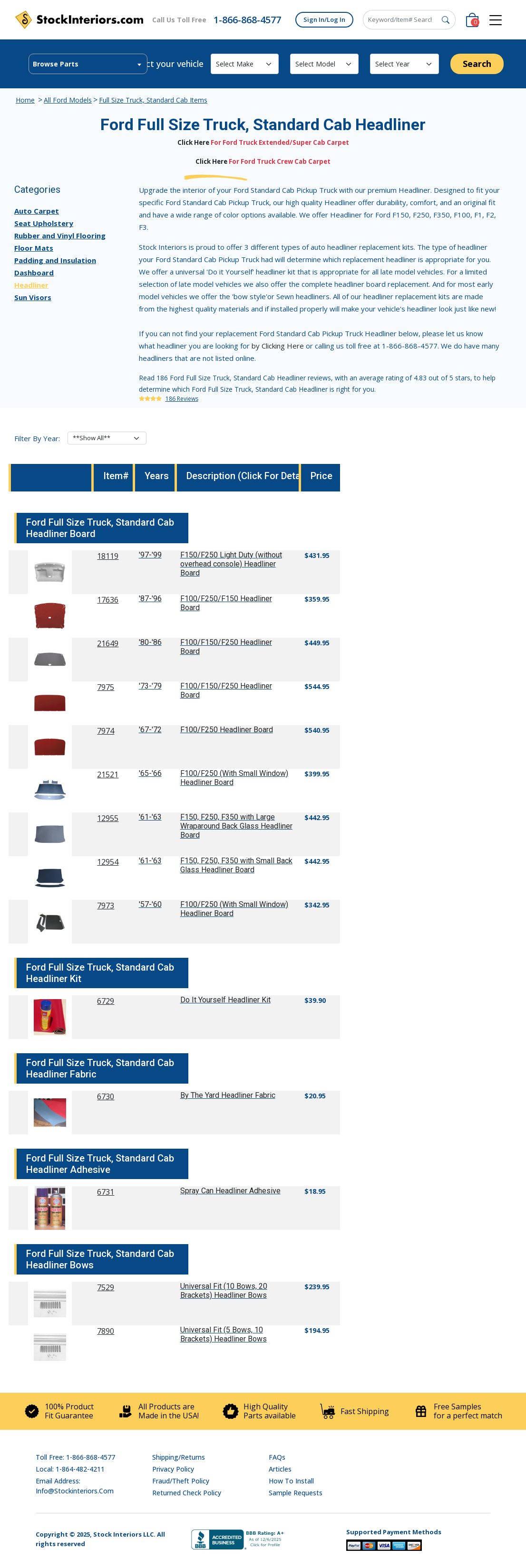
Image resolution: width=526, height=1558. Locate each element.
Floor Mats (33, 248)
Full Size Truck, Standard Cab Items (153, 99)
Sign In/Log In (324, 19)
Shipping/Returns (178, 1457)
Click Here (193, 142)
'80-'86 (150, 642)
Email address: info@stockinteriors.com (75, 1485)
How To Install (291, 1480)
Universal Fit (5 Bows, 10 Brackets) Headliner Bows (223, 1334)
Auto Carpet (36, 211)
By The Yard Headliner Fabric (227, 1095)
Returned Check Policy (186, 1492)
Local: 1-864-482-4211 (70, 1468)
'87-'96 (150, 598)
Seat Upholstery (43, 223)
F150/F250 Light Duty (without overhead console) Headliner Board (231, 563)
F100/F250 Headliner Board (226, 729)
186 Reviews (182, 399)
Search (477, 63)
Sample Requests (295, 1492)
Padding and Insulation (55, 260)
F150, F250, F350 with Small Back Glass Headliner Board (236, 865)
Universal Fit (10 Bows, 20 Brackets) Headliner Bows (223, 1291)
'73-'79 (150, 685)
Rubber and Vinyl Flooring (60, 235)
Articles (280, 1468)
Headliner (31, 285)
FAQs (277, 1457)
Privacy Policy (173, 1468)
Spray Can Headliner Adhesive (230, 1190)
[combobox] (88, 64)
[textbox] (88, 64)
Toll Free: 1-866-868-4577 (75, 1457)
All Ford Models (68, 99)
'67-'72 (150, 729)
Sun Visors (32, 297)
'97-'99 (150, 554)
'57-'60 (150, 904)
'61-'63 (150, 816)
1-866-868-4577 (247, 19)
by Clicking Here (278, 345)
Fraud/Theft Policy (180, 1480)
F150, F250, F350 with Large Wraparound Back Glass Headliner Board (236, 826)
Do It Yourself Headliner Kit (225, 999)
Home (25, 99)
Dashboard (34, 272)
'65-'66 (150, 773)
